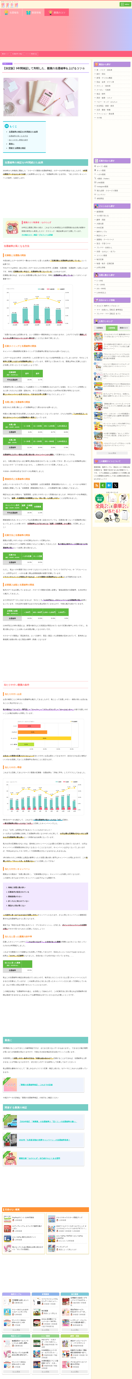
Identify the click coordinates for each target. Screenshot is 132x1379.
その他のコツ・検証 (29, 235)
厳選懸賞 (99, 212)
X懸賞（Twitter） (102, 178)
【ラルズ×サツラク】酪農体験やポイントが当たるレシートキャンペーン (116, 335)
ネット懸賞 (99, 170)
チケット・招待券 (102, 86)
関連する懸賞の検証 (17, 148)
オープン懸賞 (100, 166)
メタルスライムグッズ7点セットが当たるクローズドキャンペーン (116, 444)
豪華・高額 (99, 220)
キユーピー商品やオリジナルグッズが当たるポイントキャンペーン (116, 365)
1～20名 (98, 280)
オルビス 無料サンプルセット (107, 306)
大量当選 (99, 224)
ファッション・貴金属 (104, 114)
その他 (98, 118)
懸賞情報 (33, 12)
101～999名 (100, 288)
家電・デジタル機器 (103, 78)
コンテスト (100, 194)
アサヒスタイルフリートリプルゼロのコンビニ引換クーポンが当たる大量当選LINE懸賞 (116, 356)
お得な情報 (99, 267)
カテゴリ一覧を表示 (125, 3)
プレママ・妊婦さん (103, 247)
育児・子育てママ (102, 243)
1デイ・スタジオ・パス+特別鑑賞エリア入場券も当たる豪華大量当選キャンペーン (116, 416)
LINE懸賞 (99, 182)
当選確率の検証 (17, 54)
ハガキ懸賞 (99, 174)
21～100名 (99, 284)
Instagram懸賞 (101, 186)
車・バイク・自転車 (103, 70)
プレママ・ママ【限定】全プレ (107, 314)
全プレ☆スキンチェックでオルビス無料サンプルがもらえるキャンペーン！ (116, 376)
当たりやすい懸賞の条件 (18, 140)
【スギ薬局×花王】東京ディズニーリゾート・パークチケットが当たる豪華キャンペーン (116, 346)
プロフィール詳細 (46, 235)
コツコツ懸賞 (100, 255)
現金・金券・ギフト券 (104, 82)
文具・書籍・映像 (102, 110)
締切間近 (99, 198)
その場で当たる (101, 216)
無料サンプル (100, 231)
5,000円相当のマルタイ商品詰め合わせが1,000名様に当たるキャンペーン (116, 385)
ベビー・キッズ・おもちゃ (105, 102)
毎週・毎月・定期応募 (104, 263)
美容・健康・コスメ (103, 98)
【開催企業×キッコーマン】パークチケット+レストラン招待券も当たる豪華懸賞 (116, 406)
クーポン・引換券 (102, 90)
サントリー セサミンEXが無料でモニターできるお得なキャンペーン (116, 425)
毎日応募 (99, 259)
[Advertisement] (66, 33)
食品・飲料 (99, 94)
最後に (11, 144)
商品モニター (100, 235)
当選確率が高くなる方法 (18, 136)
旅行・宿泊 (99, 74)
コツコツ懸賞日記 (31, 54)
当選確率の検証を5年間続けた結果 (23, 132)
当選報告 (11, 12)
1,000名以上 (100, 292)
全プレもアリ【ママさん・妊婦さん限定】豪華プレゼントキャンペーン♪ (116, 395)
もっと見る (16, 1330)
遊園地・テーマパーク (104, 239)
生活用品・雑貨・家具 (104, 106)
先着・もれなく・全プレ (105, 251)
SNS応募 (99, 227)
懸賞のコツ (56, 12)
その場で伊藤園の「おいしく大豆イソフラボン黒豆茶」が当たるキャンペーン (116, 435)
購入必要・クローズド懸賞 (106, 190)
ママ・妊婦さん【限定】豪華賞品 (108, 310)
